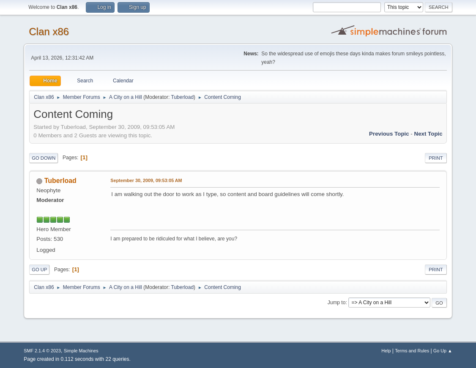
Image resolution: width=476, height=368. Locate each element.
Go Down (43, 158)
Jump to (337, 302)
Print (436, 158)
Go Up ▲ (442, 350)
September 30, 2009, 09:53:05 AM (146, 180)
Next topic (428, 134)
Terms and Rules (412, 350)
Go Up (39, 269)
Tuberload (182, 97)
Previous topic (389, 134)
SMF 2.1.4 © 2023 (42, 350)
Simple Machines (81, 350)
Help (386, 350)
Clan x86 (49, 31)
